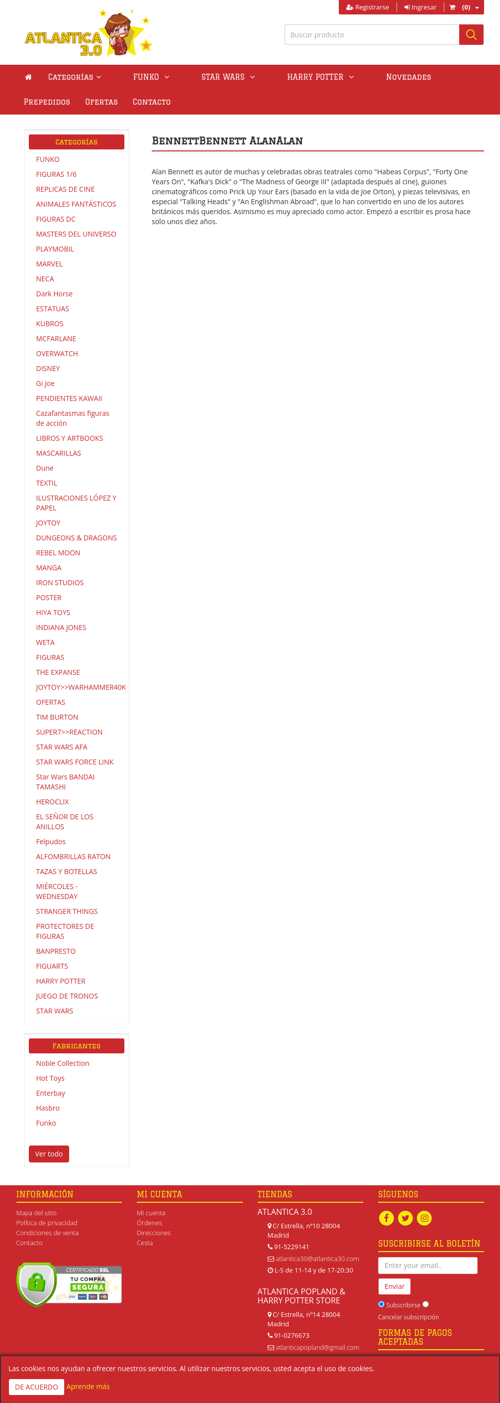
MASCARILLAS (59, 453)
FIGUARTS (52, 966)
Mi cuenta (151, 1212)
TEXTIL (47, 483)
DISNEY (48, 368)
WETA (45, 642)
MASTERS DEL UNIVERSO (76, 234)
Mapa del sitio (36, 1212)
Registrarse (367, 6)
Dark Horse (54, 293)
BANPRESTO (56, 951)
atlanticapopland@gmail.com (317, 1347)
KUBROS (50, 323)
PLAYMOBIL (55, 249)
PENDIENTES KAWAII (69, 398)
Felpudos (51, 841)
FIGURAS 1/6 (56, 174)
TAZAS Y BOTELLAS (67, 871)
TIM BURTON (57, 717)
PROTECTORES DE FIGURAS (65, 931)
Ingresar (420, 6)
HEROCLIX (52, 801)
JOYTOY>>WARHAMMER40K (80, 687)
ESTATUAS (52, 308)
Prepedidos (400, 77)
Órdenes (149, 1222)
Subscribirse (403, 1306)
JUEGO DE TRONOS (67, 996)
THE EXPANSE (58, 672)
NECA (45, 278)
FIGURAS (50, 657)
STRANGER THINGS (67, 911)
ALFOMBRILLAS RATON (73, 856)
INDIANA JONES (61, 627)
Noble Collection (63, 1063)
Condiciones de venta (47, 1232)
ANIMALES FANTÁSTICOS (76, 204)
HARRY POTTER (61, 981)
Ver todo (49, 1153)
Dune (45, 468)
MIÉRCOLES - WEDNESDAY (57, 891)
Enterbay (50, 1093)
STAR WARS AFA (62, 747)
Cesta (145, 1242)
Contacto (43, 102)
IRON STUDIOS (60, 582)
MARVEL (49, 263)
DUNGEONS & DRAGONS (76, 537)
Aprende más (88, 1386)
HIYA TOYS (53, 612)
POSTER (49, 597)
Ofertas (454, 77)
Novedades (339, 77)
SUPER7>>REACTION (69, 732)
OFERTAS (51, 702)
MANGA (49, 567)
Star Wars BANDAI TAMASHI (65, 781)
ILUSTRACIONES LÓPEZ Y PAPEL (76, 502)
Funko (46, 1123)
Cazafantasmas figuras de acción (72, 418)
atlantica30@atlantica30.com (317, 1258)
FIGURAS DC (56, 219)
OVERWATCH (57, 353)
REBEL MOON (58, 552)
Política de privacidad (47, 1222)
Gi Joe (45, 383)
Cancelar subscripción (408, 1318)
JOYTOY (48, 522)
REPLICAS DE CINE (65, 189)
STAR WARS (55, 1011)
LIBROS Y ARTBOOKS (69, 438)
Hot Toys (50, 1078)
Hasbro (48, 1108)
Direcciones (154, 1232)
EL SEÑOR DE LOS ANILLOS (65, 821)
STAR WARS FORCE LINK (75, 761)
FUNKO (48, 159)
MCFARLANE (56, 338)
